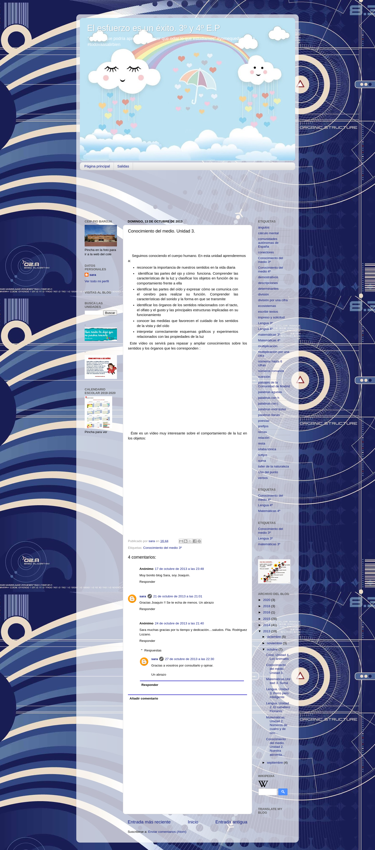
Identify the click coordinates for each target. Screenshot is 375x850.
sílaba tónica (267, 449)
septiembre (275, 762)
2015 (267, 619)
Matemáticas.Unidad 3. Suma (278, 681)
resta (261, 443)
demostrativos (268, 277)
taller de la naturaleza (273, 466)
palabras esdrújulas (272, 409)
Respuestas (152, 650)
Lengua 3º (265, 323)
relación (263, 437)
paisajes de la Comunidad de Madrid (274, 384)
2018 (267, 606)
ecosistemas (267, 306)
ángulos (263, 227)
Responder (147, 581)
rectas (262, 432)
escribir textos (268, 311)
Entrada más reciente (149, 821)
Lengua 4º (265, 329)
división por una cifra (273, 300)
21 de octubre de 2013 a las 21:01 (177, 596)
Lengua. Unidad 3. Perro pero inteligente (277, 693)
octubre (273, 649)
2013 (267, 631)
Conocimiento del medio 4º (270, 269)
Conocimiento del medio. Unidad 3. (276, 668)
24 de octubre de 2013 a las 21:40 (179, 623)
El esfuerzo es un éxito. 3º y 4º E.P (153, 28)
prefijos (263, 426)
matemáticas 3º (269, 334)
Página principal (97, 166)
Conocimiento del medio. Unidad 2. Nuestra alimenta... (276, 746)
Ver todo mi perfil (97, 281)
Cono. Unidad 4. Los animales (278, 657)
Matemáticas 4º (269, 340)
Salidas (123, 166)
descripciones (268, 283)
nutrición (264, 376)
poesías (263, 420)
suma (262, 460)
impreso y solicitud (271, 317)
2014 (267, 625)
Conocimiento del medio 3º (162, 548)
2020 (267, 600)
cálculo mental (268, 233)
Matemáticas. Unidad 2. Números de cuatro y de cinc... (276, 725)
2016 (267, 612)
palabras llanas (269, 415)
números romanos (271, 371)
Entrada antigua (231, 821)
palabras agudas (270, 392)
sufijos (262, 455)
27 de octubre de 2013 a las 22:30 (189, 659)
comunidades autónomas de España (268, 242)
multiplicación (267, 346)
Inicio (193, 821)
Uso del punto (268, 472)
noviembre (275, 643)
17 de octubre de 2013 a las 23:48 (179, 569)
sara (142, 596)
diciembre (274, 637)
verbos (263, 478)
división (263, 294)
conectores (266, 252)
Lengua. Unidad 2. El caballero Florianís (278, 707)
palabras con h (268, 398)
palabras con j (268, 403)
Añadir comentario (144, 698)
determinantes (268, 288)
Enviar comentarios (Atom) (167, 831)
